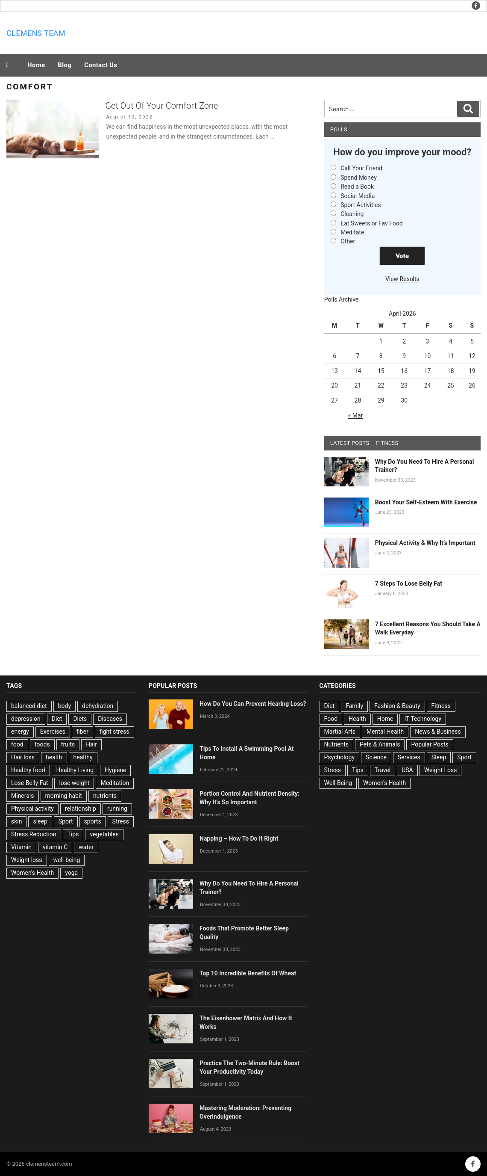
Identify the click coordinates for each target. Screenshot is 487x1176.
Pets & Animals (380, 744)
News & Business (438, 731)
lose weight (74, 782)
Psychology (339, 757)
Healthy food (28, 770)
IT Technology (422, 718)
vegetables (104, 834)
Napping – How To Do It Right (239, 838)
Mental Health (385, 731)
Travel (382, 770)
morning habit (63, 795)
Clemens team (35, 33)
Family (354, 705)
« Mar (355, 415)
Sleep (438, 757)
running (117, 808)
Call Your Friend (361, 168)
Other (347, 241)
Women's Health (32, 872)
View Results (402, 278)
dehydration (97, 705)
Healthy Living (75, 770)
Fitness (441, 705)
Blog (64, 65)
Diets (80, 718)
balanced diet (29, 705)
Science (376, 757)
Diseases (110, 718)
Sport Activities (360, 204)
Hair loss (23, 757)
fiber (82, 731)
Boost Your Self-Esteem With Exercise (426, 502)
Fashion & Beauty (397, 705)
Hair (91, 744)
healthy (83, 757)
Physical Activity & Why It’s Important (425, 542)
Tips (73, 834)
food (17, 744)
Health (357, 718)
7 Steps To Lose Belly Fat (408, 583)
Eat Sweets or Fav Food (371, 223)
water (86, 847)
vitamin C (55, 847)
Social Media (357, 196)
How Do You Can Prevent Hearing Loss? (252, 703)
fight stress (114, 731)
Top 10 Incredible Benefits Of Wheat (247, 973)
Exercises (52, 731)
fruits (68, 744)
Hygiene (115, 770)
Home (36, 65)
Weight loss (26, 859)
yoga (71, 872)
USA (407, 770)
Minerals (22, 795)
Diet (57, 718)
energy (20, 731)
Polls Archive (341, 299)
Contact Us (100, 65)
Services (409, 757)
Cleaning (352, 213)
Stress (120, 821)
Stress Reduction (33, 834)
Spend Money (358, 177)
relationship (80, 808)
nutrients (105, 795)
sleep (40, 821)
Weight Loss (440, 770)
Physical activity (32, 808)
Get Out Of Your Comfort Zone (161, 106)
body (64, 705)
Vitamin (21, 847)
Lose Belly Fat (29, 782)
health (54, 757)
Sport (66, 821)
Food (330, 718)
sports (92, 821)
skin (16, 821)
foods (42, 744)
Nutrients (336, 744)
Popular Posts (429, 744)
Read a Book (357, 186)
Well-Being (338, 782)
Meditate (352, 232)
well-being (66, 859)
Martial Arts (339, 731)
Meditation (114, 782)
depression (26, 718)
